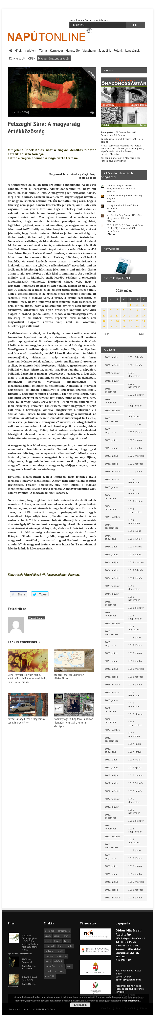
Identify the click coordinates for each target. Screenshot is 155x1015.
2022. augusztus (110, 750)
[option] (124, 269)
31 (143, 326)
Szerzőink (104, 50)
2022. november (110, 720)
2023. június (111, 660)
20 (117, 321)
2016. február (135, 889)
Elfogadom (80, 1005)
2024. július (111, 546)
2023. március (112, 684)
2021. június (111, 873)
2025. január (111, 487)
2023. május (111, 668)
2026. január (111, 380)
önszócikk (49, 976)
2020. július (134, 424)
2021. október (112, 836)
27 (117, 326)
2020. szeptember (135, 404)
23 (137, 321)
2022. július (111, 759)
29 (130, 326)
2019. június (135, 538)
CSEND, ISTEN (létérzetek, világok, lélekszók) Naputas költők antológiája (125, 227)
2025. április (111, 463)
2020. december (134, 374)
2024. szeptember (111, 526)
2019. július (134, 530)
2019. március (136, 562)
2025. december (110, 390)
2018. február (135, 676)
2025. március (112, 471)
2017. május (135, 759)
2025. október (112, 410)
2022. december (110, 710)
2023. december (110, 603)
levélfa (61, 951)
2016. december (134, 800)
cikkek (48, 936)
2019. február (135, 570)
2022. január (111, 806)
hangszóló (50, 946)
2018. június (135, 645)
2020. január (135, 471)
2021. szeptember (111, 846)
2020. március (136, 455)
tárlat (61, 966)
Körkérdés (90, 73)
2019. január (135, 578)
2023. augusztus (110, 644)
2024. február (112, 585)
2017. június (134, 751)
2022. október (112, 729)
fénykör (57, 941)
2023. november (110, 614)
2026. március (112, 365)
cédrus (57, 936)
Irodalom (30, 50)
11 (104, 315)
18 (104, 321)
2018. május (135, 653)
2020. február (135, 463)
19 (110, 321)
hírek (60, 946)
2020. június (135, 432)
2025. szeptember (111, 420)
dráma (67, 936)
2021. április (111, 889)
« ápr (106, 333)
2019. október (135, 501)
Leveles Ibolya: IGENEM (117, 278)
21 (124, 321)
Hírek (18, 50)
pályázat (58, 961)
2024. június (111, 554)
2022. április (111, 783)
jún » (142, 333)
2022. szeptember (111, 739)
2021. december (110, 816)
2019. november (134, 492)
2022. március (112, 791)
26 (110, 326)
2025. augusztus (110, 431)
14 (124, 315)
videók (48, 971)
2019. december (134, 481)
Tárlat (43, 50)
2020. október (135, 394)
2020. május (135, 440)
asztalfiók (49, 930)
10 (143, 310)
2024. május (111, 562)
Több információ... (131, 1000)
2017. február (135, 783)
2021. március (112, 897)
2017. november (134, 705)
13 (117, 315)
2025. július (111, 440)
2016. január (135, 897)
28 (124, 326)
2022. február (112, 798)
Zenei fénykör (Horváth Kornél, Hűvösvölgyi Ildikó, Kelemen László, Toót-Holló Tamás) (27, 678)
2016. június (135, 858)
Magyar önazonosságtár (53, 58)
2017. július (134, 743)
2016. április (135, 873)
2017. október (135, 714)
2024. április (111, 570)
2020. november (134, 385)
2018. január (135, 684)
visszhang (59, 971)
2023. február (112, 692)
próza (48, 961)
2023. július (111, 653)
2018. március (136, 668)
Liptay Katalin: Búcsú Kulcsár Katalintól (123, 207)
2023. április (111, 676)
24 (143, 321)
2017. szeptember (135, 724)
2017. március (136, 775)
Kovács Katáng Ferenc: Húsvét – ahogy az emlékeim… (124, 216)
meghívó (49, 956)
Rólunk (118, 50)
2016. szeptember (135, 830)
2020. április (135, 447)
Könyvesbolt (17, 58)
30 (137, 326)
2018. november (134, 598)
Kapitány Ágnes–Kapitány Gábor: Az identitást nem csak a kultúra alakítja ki (73, 722)
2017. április (135, 767)
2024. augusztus (110, 537)
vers (69, 966)
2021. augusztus (110, 857)
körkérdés (49, 951)
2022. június (111, 767)
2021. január (135, 365)
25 (104, 326)
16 (137, 315)
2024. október (112, 516)
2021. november (110, 827)
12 (110, 315)
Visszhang (89, 50)
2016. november (134, 811)
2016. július (134, 850)
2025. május (111, 455)
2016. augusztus (134, 841)
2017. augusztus (134, 734)
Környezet (56, 50)
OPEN (31, 58)
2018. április (135, 660)
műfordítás (62, 956)
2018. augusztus (134, 628)
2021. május (111, 881)
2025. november (110, 401)
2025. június (111, 447)
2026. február (112, 372)
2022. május (111, 775)
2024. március (112, 578)
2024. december (110, 497)
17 (143, 315)
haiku (66, 941)
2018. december (134, 587)
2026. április (111, 357)
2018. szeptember (135, 617)
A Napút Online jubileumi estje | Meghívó (124, 197)
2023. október (112, 623)
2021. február (135, 357)
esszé (48, 941)
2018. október (135, 607)
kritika (69, 946)
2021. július (111, 866)
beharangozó (64, 930)
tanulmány (50, 966)
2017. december (134, 694)
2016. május (135, 866)
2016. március (136, 881)
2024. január (111, 593)
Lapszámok (132, 50)
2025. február (112, 479)
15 (130, 315)
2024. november (110, 507)
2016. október (135, 820)
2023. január (111, 700)
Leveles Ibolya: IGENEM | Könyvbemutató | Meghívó (121, 187)
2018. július (134, 637)
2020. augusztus (134, 415)
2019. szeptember (135, 511)
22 (130, 321)
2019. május (135, 546)
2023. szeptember (111, 633)
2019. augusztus (134, 521)
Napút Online (36, 617)
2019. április (135, 554)
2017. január (135, 791)
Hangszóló (73, 50)
